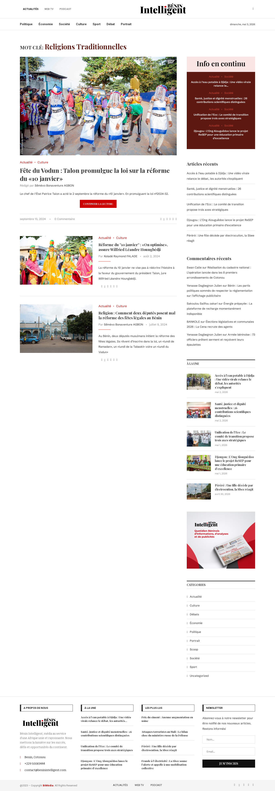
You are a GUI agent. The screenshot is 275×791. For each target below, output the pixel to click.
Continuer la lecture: (98, 203)
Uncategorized (199, 675)
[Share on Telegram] (173, 219)
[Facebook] (235, 784)
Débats (194, 614)
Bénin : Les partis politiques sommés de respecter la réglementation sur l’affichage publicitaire (219, 290)
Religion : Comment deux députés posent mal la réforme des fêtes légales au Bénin (137, 315)
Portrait (126, 24)
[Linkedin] (249, 784)
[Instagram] (244, 784)
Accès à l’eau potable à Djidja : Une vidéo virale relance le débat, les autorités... (106, 718)
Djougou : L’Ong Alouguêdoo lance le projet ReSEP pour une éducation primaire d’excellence (221, 134)
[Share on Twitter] (163, 219)
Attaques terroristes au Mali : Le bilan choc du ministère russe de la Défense (165, 733)
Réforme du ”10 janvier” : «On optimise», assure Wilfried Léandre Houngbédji (133, 247)
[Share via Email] (176, 219)
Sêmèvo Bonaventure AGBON (54, 185)
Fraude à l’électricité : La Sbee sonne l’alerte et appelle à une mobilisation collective (164, 764)
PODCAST (156, 784)
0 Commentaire (64, 219)
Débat (111, 24)
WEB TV (139, 784)
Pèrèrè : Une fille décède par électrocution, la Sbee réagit (234, 487)
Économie (46, 24)
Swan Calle (194, 267)
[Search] (253, 9)
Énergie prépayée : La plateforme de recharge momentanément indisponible (219, 308)
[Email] (253, 784)
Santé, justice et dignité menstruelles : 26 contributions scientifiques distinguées (233, 410)
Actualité (196, 596)
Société (64, 24)
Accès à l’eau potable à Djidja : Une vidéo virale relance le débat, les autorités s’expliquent (234, 381)
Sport (97, 24)
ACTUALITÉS (30, 9)
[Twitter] (239, 784)
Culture (81, 24)
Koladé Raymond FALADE (120, 256)
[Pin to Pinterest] (166, 219)
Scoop (194, 649)
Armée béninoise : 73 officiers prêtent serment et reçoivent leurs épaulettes (221, 339)
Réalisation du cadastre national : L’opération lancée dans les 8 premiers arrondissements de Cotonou (219, 272)
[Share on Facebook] (160, 219)
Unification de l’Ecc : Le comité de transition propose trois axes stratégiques (234, 436)
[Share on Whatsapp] (170, 219)
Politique (26, 24)
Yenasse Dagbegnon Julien (204, 334)
